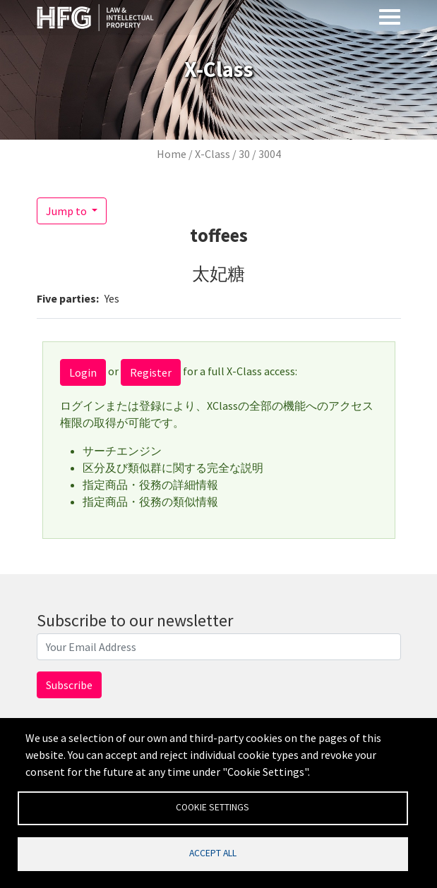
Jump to (67, 211)
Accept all (213, 853)
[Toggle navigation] (389, 16)
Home (171, 154)
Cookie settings (212, 807)
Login (83, 372)
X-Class (212, 154)
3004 (269, 154)
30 (244, 154)
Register (151, 372)
